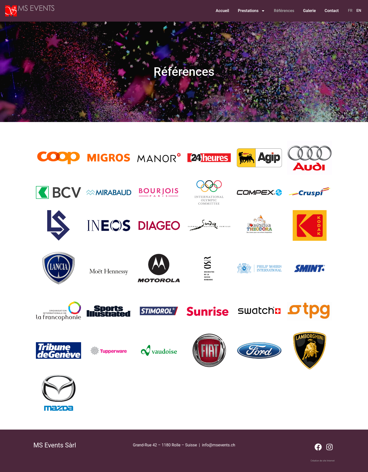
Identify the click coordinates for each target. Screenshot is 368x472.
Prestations (251, 11)
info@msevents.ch (218, 445)
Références (284, 10)
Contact (332, 10)
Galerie (309, 10)
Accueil (222, 10)
